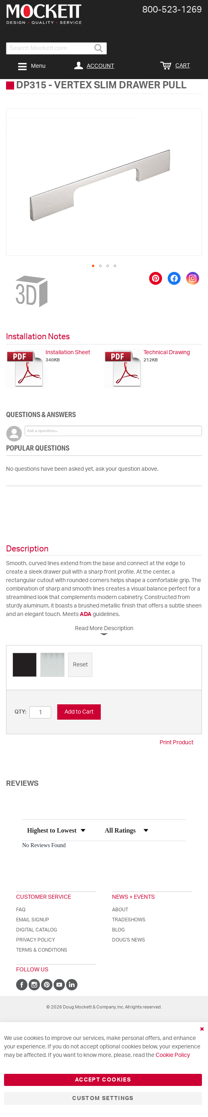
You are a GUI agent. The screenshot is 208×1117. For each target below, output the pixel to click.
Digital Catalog (36, 929)
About (120, 909)
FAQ (20, 909)
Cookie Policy (173, 1055)
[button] (93, 266)
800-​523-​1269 (172, 9)
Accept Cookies (103, 1080)
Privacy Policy (35, 939)
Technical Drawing (167, 352)
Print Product (176, 742)
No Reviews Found (44, 845)
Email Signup (32, 919)
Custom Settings (102, 1098)
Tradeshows (129, 919)
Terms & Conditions (41, 950)
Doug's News (128, 939)
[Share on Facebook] (174, 278)
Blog (118, 929)
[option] (24, 665)
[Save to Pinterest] (155, 278)
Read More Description (104, 628)
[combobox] (56, 48)
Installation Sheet (68, 352)
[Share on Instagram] (192, 278)
